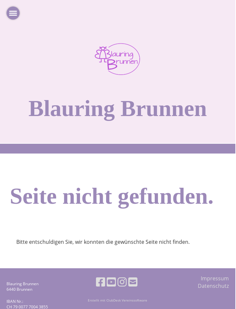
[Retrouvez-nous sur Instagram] (122, 282)
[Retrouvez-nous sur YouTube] (111, 282)
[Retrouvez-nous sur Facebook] (100, 282)
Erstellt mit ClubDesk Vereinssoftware (117, 300)
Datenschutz (213, 285)
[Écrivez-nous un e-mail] (132, 282)
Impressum (215, 278)
